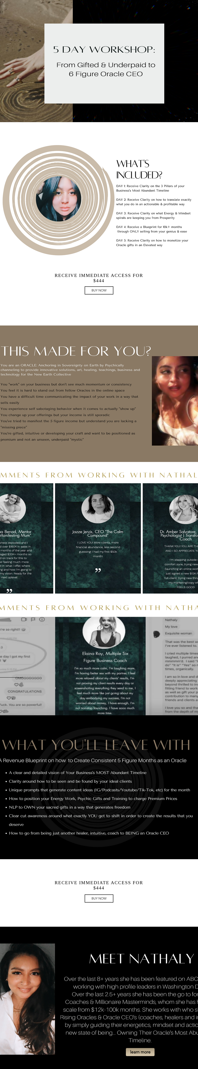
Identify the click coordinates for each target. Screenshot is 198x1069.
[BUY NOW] (99, 290)
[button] (140, 1052)
